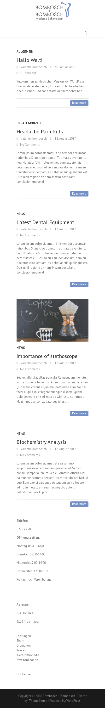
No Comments (30, 145)
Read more (79, 103)
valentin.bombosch (33, 67)
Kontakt (22, 650)
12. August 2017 (65, 139)
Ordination (24, 645)
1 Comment (28, 73)
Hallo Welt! (30, 60)
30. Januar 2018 (64, 67)
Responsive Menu (85, 33)
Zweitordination (27, 660)
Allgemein (25, 52)
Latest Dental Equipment (45, 222)
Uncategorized (29, 123)
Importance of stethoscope (47, 356)
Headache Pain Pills (40, 131)
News (21, 214)
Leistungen (24, 636)
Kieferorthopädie (28, 655)
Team (20, 641)
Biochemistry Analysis (41, 442)
